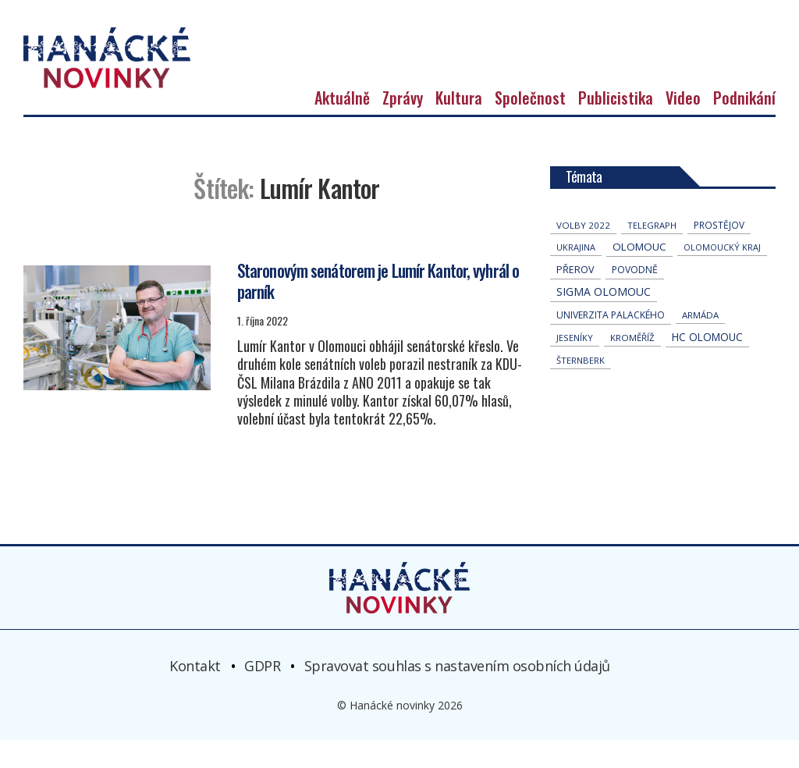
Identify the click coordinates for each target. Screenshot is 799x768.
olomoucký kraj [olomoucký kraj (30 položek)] (722, 276)
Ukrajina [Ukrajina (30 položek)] (575, 276)
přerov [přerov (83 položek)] (575, 298)
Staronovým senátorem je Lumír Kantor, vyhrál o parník (378, 309)
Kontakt (195, 693)
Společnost (530, 126)
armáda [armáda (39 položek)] (700, 344)
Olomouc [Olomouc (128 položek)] (639, 275)
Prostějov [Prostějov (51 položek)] (719, 253)
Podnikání (744, 126)
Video (683, 126)
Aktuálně (342, 126)
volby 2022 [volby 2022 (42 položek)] (583, 254)
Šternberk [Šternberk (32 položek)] (580, 389)
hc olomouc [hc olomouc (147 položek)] (707, 365)
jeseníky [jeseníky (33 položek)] (574, 366)
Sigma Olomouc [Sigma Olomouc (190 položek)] (603, 320)
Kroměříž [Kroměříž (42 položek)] (632, 366)
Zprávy (402, 126)
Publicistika (615, 126)
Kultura (458, 126)
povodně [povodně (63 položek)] (635, 298)
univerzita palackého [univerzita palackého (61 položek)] (610, 343)
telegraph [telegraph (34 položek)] (651, 254)
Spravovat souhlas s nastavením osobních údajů (457, 693)
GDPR (262, 693)
